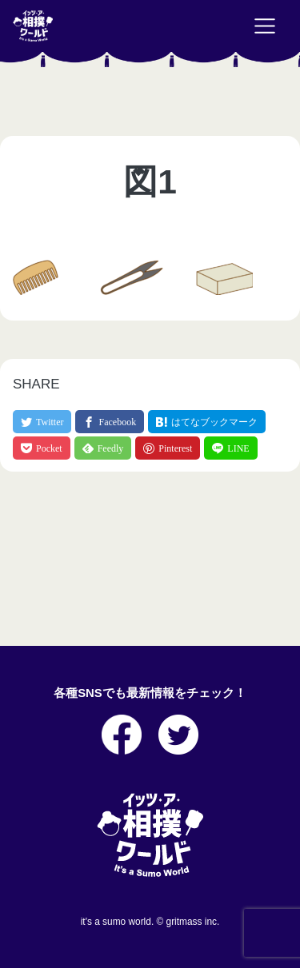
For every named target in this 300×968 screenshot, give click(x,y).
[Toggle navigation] (264, 26)
